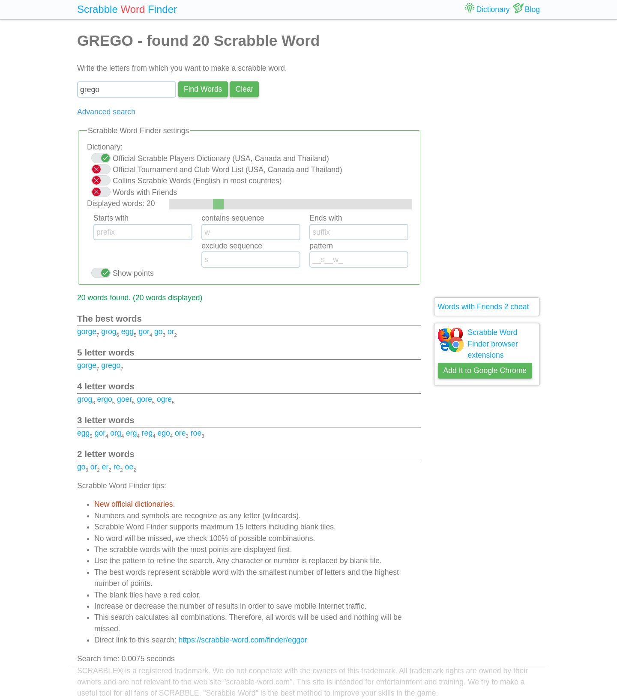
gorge (86, 331)
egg (127, 331)
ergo (104, 399)
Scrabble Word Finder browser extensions (493, 343)
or (171, 331)
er (105, 467)
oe (129, 467)
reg (147, 433)
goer (124, 399)
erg (131, 433)
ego (163, 433)
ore (180, 433)
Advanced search (106, 112)
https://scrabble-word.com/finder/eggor (243, 640)
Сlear (244, 89)
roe (196, 433)
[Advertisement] (487, 158)
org (115, 433)
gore (144, 399)
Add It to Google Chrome (485, 370)
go (158, 331)
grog (108, 331)
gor (143, 331)
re (117, 467)
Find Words (203, 89)
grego (110, 365)
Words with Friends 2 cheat (483, 306)
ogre (164, 399)
